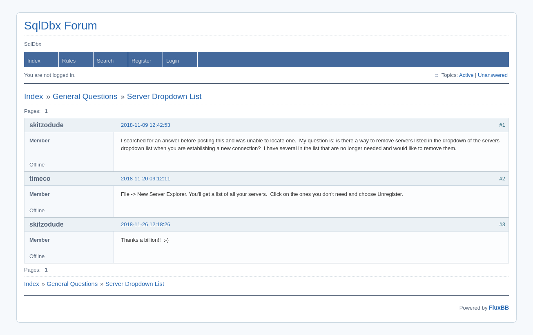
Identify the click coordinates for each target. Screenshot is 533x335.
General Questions (85, 96)
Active (466, 75)
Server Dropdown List (164, 96)
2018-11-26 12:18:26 (145, 224)
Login (172, 61)
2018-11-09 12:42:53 (145, 125)
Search (105, 61)
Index (33, 61)
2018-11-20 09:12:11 (145, 178)
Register (141, 61)
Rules (69, 61)
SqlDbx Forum (60, 25)
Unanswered (493, 75)
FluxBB (499, 307)
